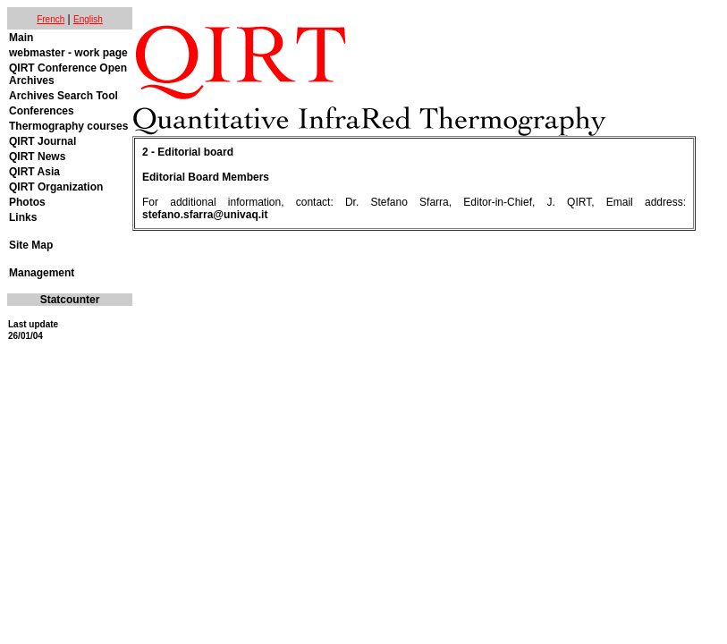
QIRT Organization (56, 187)
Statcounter (70, 299)
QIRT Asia (34, 171)
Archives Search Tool (63, 95)
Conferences (41, 111)
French (50, 19)
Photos (27, 202)
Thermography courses (68, 126)
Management (41, 273)
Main (21, 37)
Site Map (31, 245)
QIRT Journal (42, 141)
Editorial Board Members (205, 177)
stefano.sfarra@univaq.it (204, 214)
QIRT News (37, 156)
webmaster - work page (68, 53)
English (88, 19)
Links (23, 217)
